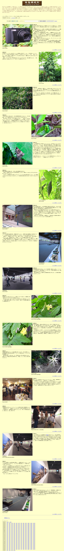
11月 (7, 522)
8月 (23, 523)
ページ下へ (60, 49)
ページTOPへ (54, 49)
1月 (7, 523)
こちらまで (13, 17)
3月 (12, 523)
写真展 (47, 434)
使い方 (56, 21)
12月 (10, 522)
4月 (14, 523)
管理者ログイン (7, 517)
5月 (16, 523)
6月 (19, 523)
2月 (9, 523)
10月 (28, 523)
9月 (25, 523)
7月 (21, 523)
